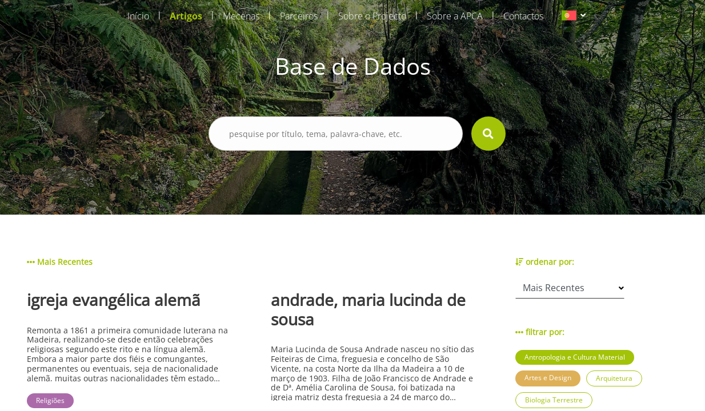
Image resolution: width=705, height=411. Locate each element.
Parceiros (299, 16)
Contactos (523, 16)
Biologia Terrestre (554, 400)
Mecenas (241, 16)
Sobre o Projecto (372, 16)
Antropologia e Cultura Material (574, 357)
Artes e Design (547, 377)
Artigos (186, 16)
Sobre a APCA (455, 16)
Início (138, 16)
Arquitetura (614, 378)
